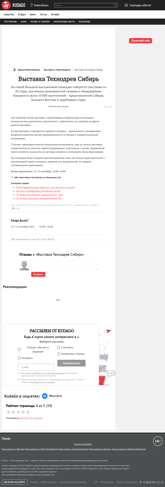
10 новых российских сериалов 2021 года (39, 194)
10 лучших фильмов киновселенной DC (38, 198)
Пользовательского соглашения (42, 382)
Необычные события (72, 353)
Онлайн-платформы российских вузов (38, 191)
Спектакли (67, 347)
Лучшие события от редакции (38, 349)
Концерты (27, 358)
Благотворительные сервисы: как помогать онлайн (45, 187)
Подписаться (71, 363)
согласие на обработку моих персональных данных (45, 373)
